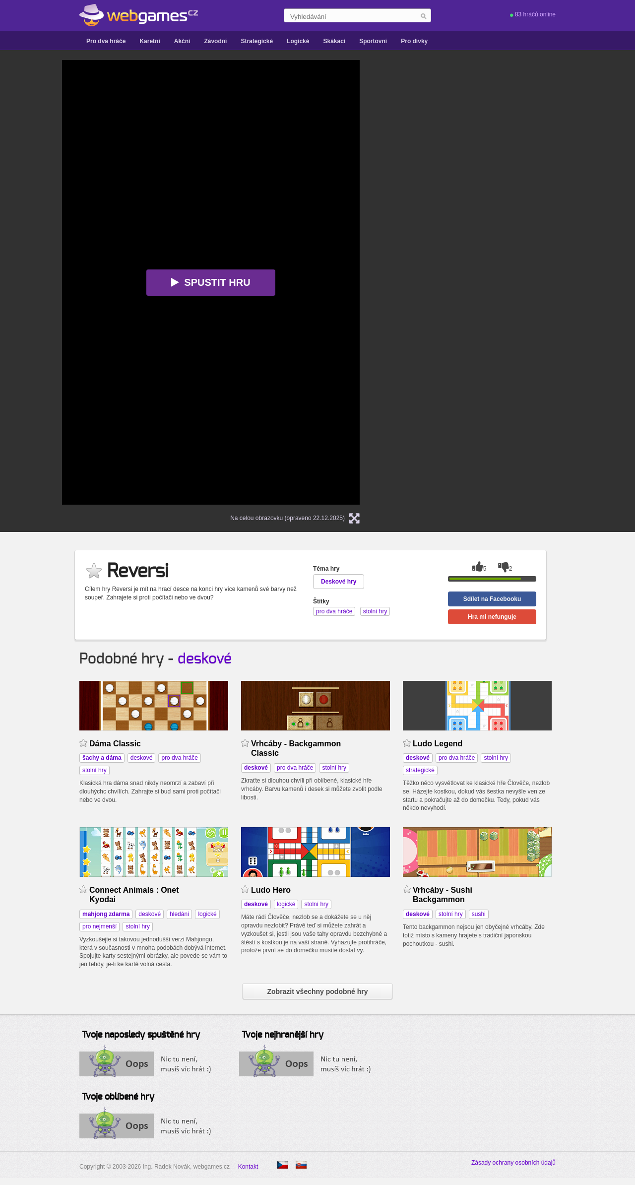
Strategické (257, 41)
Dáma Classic (115, 743)
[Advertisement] (498, 122)
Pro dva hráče (106, 41)
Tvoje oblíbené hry (118, 1097)
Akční (182, 41)
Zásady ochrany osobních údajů (513, 1162)
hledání (179, 914)
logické (207, 914)
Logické (298, 41)
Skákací (334, 41)
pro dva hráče (179, 757)
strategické (420, 770)
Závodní (215, 41)
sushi (479, 914)
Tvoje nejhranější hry (282, 1035)
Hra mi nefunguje (492, 616)
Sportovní (373, 41)
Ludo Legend (437, 743)
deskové (205, 659)
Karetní (149, 41)
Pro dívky (414, 41)
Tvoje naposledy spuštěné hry (141, 1035)
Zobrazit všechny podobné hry (317, 991)
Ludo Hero (271, 890)
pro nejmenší (99, 926)
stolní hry (94, 770)
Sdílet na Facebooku (492, 598)
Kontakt (248, 1166)
